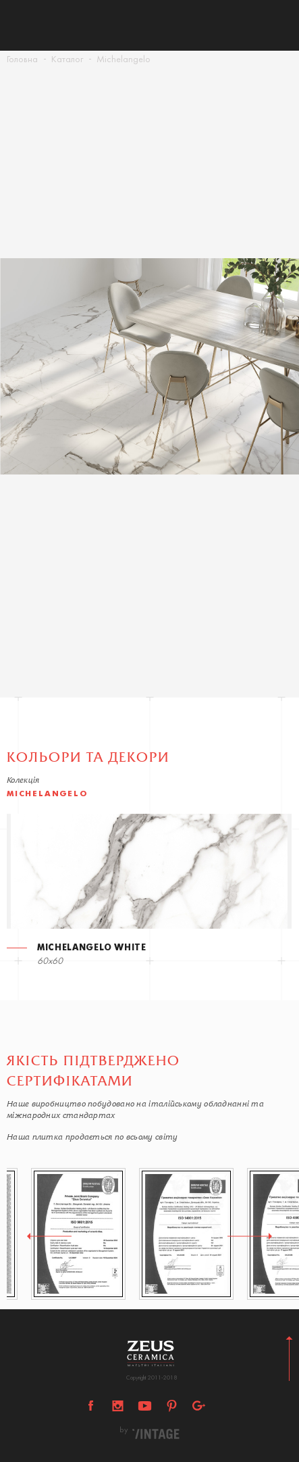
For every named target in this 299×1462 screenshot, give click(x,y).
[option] (149, 366)
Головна (22, 59)
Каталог (67, 59)
